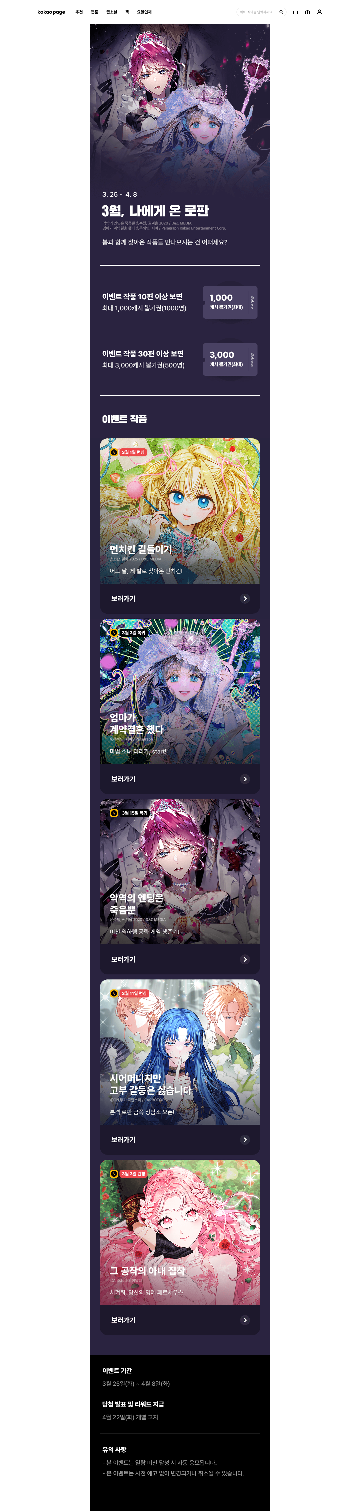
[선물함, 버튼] (307, 12)
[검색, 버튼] (280, 12)
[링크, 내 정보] (319, 12)
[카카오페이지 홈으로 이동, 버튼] (51, 12)
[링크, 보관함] (295, 12)
